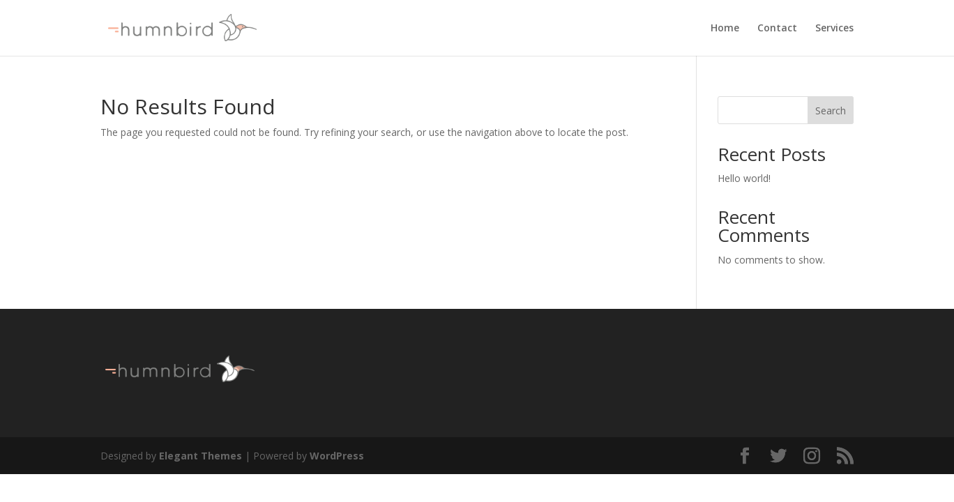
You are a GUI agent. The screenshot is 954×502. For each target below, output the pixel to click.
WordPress (337, 455)
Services (834, 28)
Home (725, 28)
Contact (777, 28)
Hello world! (744, 178)
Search (830, 110)
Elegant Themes (200, 455)
